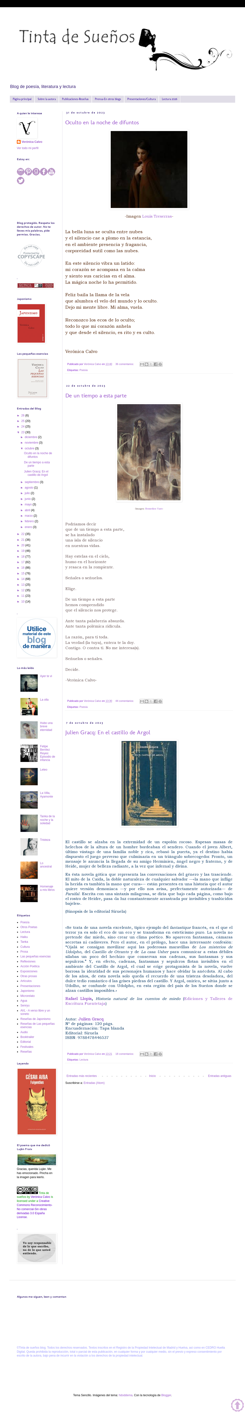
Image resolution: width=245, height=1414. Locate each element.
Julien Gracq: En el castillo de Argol (107, 732)
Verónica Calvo (32, 142)
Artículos (26, 981)
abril (28, 510)
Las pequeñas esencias (35, 956)
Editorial (25, 1041)
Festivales (26, 1047)
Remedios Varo (153, 508)
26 (23, 415)
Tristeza (45, 840)
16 (23, 567)
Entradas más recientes (82, 1076)
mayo (29, 504)
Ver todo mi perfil (27, 148)
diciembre (31, 437)
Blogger (166, 1395)
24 (23, 426)
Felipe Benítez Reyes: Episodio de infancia (47, 753)
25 (23, 421)
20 (23, 545)
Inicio (152, 1076)
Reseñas (26, 1051)
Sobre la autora (47, 99)
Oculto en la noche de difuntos (102, 122)
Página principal (22, 99)
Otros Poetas (28, 927)
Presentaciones (30, 986)
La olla (44, 699)
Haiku (24, 937)
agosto (29, 487)
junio (28, 499)
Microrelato (27, 996)
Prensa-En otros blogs (108, 99)
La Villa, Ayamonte (46, 794)
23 (23, 432)
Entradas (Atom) (94, 1083)
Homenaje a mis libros (47, 888)
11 (23, 595)
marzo (29, 515)
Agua (23, 1000)
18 (23, 556)
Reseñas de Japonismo (35, 1019)
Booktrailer (27, 1037)
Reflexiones (28, 961)
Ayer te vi (46, 676)
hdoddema (126, 1395)
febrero (30, 521)
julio (28, 493)
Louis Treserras (156, 216)
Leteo (43, 769)
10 (23, 601)
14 (23, 579)
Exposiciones (28, 971)
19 (23, 551)
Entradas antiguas (219, 1076)
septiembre (32, 482)
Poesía (84, 370)
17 (23, 562)
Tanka (24, 941)
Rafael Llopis (78, 998)
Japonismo (27, 991)
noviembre (32, 442)
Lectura (84, 1059)
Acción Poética (29, 966)
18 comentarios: (125, 1053)
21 (23, 539)
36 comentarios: (125, 364)
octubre (30, 448)
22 (23, 534)
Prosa (24, 951)
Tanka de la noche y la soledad (47, 820)
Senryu (25, 1005)
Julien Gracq (91, 1019)
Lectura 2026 (169, 99)
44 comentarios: (125, 700)
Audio (24, 1032)
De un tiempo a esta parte (96, 395)
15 (23, 573)
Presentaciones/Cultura (141, 99)
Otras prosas (28, 976)
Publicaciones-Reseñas (75, 99)
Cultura (25, 947)
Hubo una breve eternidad (46, 726)
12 (23, 590)
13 (23, 584)
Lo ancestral (46, 864)
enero (29, 527)
